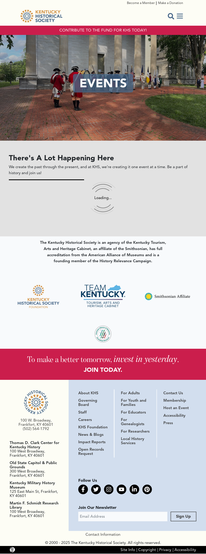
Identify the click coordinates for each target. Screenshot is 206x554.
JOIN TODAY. (103, 369)
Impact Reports (92, 442)
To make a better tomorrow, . (103, 358)
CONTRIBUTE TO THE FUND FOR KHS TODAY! (103, 30)
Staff (82, 412)
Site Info (128, 550)
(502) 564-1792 (36, 429)
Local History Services (132, 441)
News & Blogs (91, 435)
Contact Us (173, 393)
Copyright (147, 550)
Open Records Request (91, 451)
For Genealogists (132, 422)
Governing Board (87, 403)
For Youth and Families (133, 403)
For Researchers (135, 431)
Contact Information (103, 535)
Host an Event (176, 408)
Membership (174, 400)
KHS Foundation (93, 427)
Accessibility (174, 416)
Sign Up (183, 516)
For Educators (133, 412)
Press (168, 423)
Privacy (165, 550)
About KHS (88, 393)
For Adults (130, 393)
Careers (85, 420)
